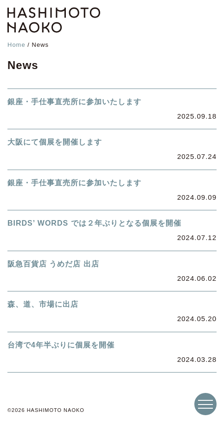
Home (16, 44)
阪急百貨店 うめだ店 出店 (53, 264)
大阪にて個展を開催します (54, 142)
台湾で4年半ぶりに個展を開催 (61, 345)
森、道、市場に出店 (42, 304)
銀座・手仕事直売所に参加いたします (74, 102)
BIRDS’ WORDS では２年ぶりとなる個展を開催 (94, 223)
